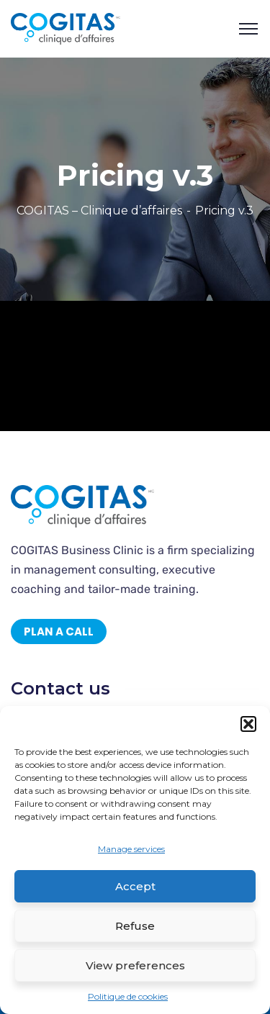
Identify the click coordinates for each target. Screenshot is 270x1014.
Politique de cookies (128, 996)
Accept (135, 886)
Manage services (131, 848)
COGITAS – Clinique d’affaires (99, 210)
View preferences (135, 965)
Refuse (135, 926)
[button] (248, 724)
